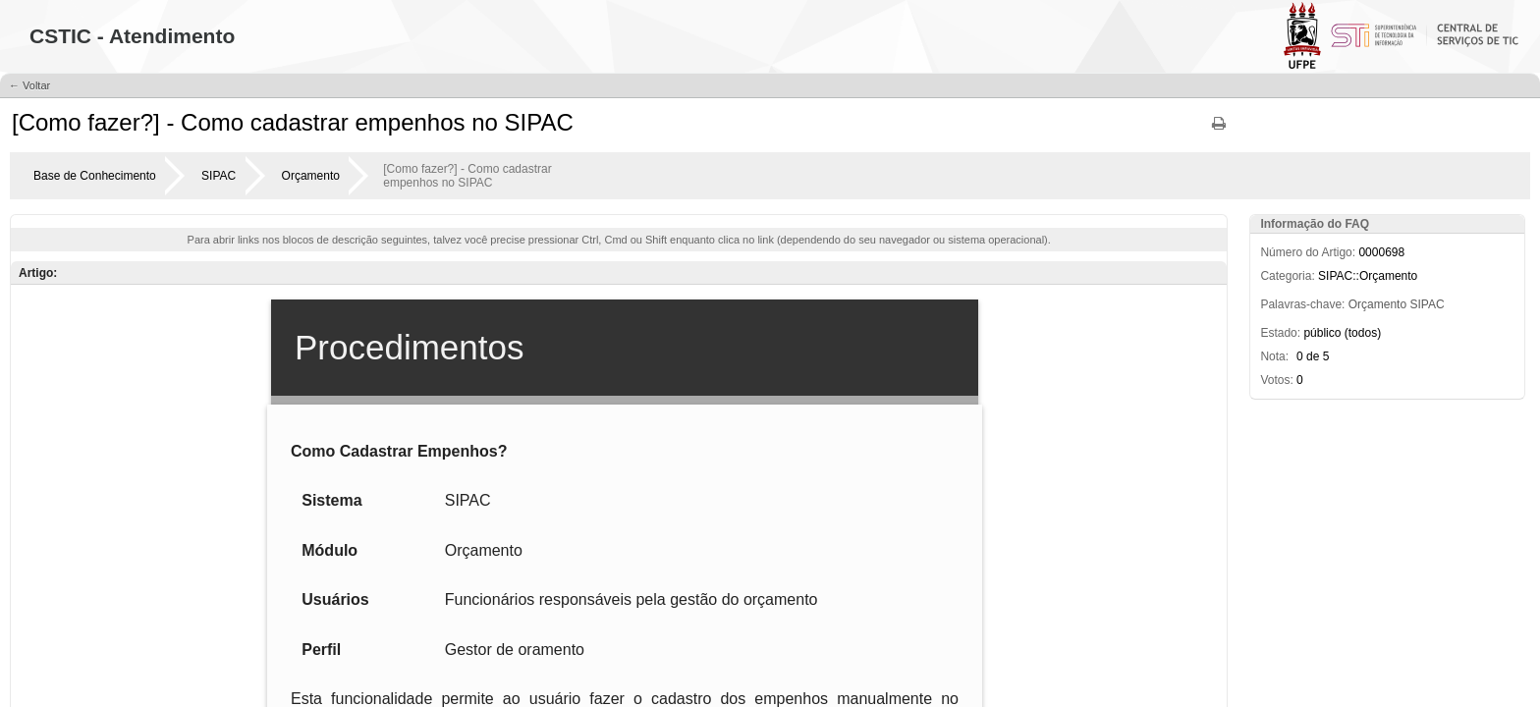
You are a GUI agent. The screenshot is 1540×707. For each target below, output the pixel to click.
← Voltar (29, 85)
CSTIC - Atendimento (132, 36)
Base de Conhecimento (94, 176)
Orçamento (311, 176)
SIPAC (218, 176)
